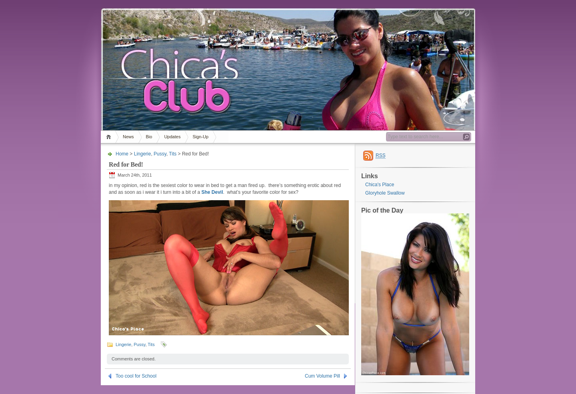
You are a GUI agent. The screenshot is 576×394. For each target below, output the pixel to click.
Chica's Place (379, 184)
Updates (172, 136)
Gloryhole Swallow (385, 193)
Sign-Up (200, 136)
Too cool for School (136, 376)
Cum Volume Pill (322, 376)
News (128, 136)
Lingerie (142, 154)
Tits (172, 154)
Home (110, 137)
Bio (149, 136)
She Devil (212, 192)
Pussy (160, 154)
